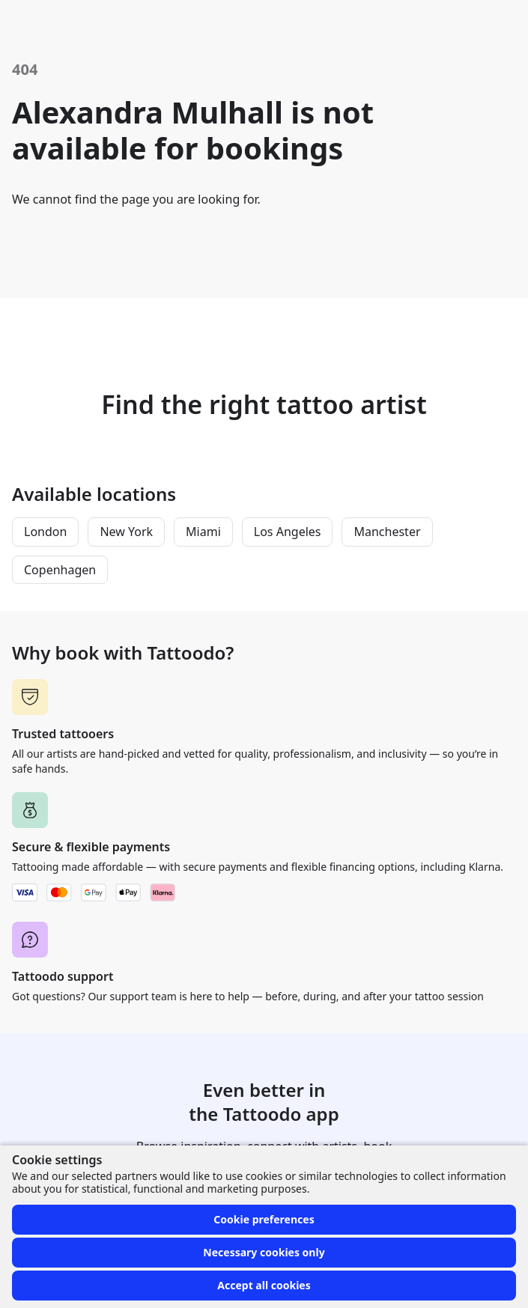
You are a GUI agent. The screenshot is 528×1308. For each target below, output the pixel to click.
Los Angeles (287, 531)
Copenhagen (60, 570)
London (45, 531)
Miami (203, 531)
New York (126, 531)
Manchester (386, 531)
